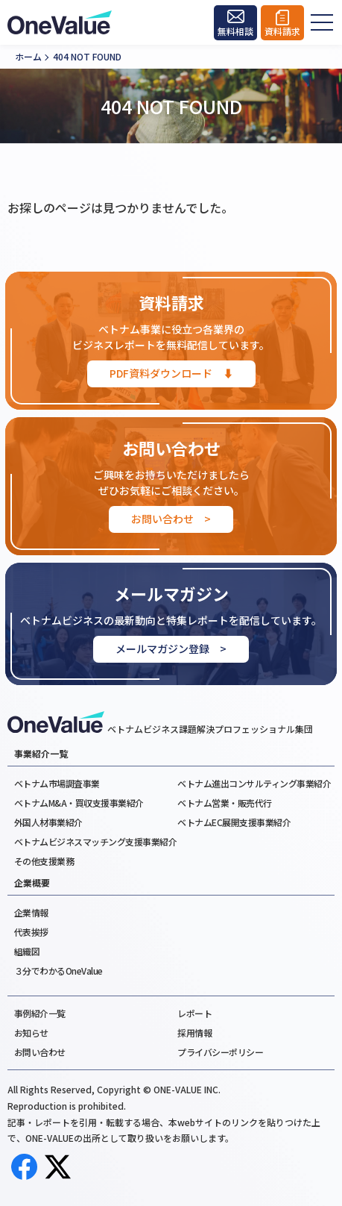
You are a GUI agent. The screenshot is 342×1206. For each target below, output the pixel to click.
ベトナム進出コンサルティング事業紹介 (254, 783)
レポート (194, 1013)
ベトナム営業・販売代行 (224, 802)
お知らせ (31, 1032)
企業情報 (31, 912)
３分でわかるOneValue (58, 970)
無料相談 (235, 31)
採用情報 (194, 1032)
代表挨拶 (31, 931)
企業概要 (32, 882)
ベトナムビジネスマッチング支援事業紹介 (95, 841)
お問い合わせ (40, 1052)
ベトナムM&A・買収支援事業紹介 (79, 802)
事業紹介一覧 (41, 753)
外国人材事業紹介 (48, 822)
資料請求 (282, 31)
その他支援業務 (44, 860)
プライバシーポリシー (220, 1052)
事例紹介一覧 (40, 1013)
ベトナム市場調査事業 (57, 783)
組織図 (27, 951)
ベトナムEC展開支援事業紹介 (234, 822)
